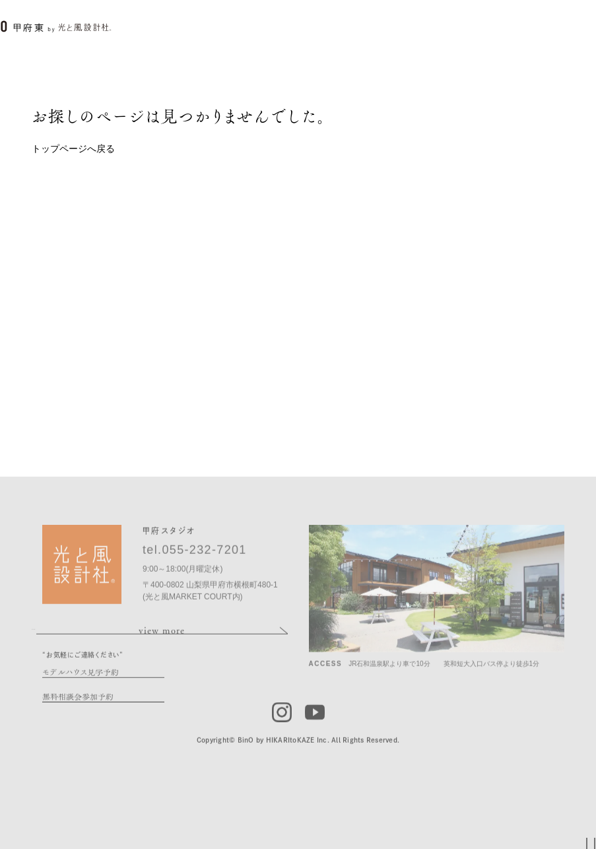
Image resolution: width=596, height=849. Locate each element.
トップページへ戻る (73, 148)
